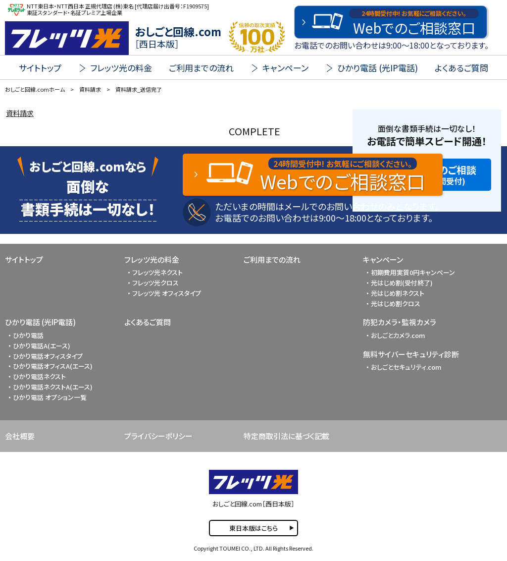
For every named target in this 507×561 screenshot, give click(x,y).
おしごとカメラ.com (398, 335)
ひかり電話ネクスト (39, 376)
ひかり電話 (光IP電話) (40, 322)
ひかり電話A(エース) (41, 345)
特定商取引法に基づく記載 (286, 436)
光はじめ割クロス (395, 303)
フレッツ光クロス (155, 282)
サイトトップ (40, 67)
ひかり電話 (28, 335)
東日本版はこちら (253, 528)
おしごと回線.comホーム (35, 89)
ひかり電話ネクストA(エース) (53, 387)
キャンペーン (383, 259)
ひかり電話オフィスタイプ (48, 356)
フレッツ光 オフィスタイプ (166, 293)
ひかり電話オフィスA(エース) (53, 366)
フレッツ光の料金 (151, 259)
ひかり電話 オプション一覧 (50, 397)
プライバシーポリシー (158, 436)
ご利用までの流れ (201, 67)
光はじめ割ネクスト (397, 293)
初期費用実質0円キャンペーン (413, 272)
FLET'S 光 (67, 38)
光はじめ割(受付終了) (402, 282)
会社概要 (20, 436)
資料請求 (20, 113)
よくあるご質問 (461, 67)
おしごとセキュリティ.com (406, 367)
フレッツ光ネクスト (157, 272)
